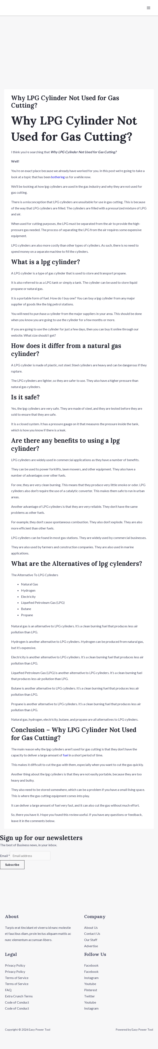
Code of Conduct (17, 1003)
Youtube (90, 984)
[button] (79, 901)
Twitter (89, 997)
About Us (91, 928)
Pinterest (90, 990)
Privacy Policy (15, 966)
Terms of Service (16, 978)
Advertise (91, 946)
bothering (58, 177)
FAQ (8, 990)
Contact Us (92, 934)
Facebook (91, 966)
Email (5, 856)
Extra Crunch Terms (19, 997)
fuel (65, 755)
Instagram (91, 978)
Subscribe (12, 865)
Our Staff (90, 940)
